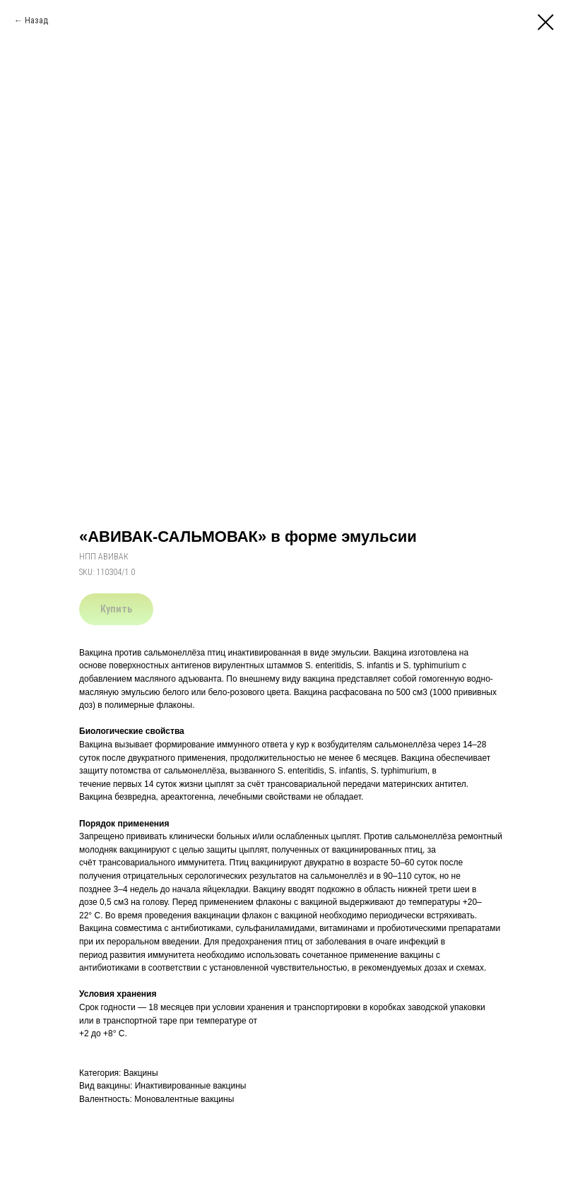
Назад (36, 20)
